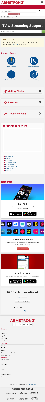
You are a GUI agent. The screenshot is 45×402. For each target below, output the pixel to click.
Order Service (4, 331)
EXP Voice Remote (9, 164)
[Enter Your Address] (18, 11)
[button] (22, 91)
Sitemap (3, 377)
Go (43, 31)
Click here (15, 44)
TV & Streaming (5, 348)
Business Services (5, 355)
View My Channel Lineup (7, 341)
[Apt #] (4, 14)
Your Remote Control (10, 162)
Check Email (4, 338)
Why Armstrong (5, 359)
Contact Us (4, 364)
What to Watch (8, 160)
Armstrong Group (32, 384)
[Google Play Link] (30, 214)
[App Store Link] (15, 214)
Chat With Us (22, 297)
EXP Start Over (9, 170)
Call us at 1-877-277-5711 (22, 301)
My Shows (7, 158)
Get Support (4, 333)
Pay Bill (3, 336)
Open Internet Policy (6, 374)
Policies (3, 372)
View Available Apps (22, 249)
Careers (3, 369)
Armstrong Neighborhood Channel (9, 352)
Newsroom (4, 367)
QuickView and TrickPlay (11, 166)
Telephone (3, 350)
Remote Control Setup (10, 168)
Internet (3, 345)
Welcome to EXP (9, 156)
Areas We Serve (5, 362)
